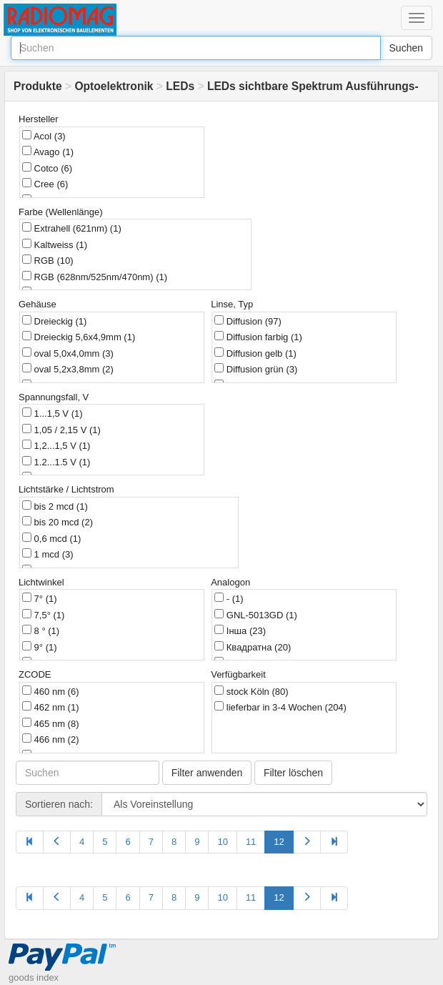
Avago (48, 151)
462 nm (50, 707)
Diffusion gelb (255, 353)
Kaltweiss (54, 244)
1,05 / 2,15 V (61, 429)
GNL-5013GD (255, 614)
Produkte (38, 86)
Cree (45, 183)
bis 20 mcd (57, 522)
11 (251, 841)
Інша (240, 630)
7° (39, 598)
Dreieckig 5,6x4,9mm (78, 336)
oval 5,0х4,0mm (68, 353)
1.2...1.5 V (56, 461)
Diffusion (248, 321)
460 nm (50, 691)
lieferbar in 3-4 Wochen (280, 707)
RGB (48, 260)
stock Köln (251, 691)
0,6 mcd (51, 538)
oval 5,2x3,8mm (68, 369)
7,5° (43, 614)
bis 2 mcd (55, 506)
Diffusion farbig (258, 336)
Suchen (406, 48)
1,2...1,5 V (56, 445)
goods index (34, 977)
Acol (44, 136)
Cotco (47, 168)
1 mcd (48, 554)
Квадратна (252, 647)
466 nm (50, 739)
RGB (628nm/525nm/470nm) (94, 276)
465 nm (50, 723)
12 (279, 841)
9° (39, 647)
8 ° (40, 630)
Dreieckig (54, 321)
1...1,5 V (52, 413)
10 (222, 841)
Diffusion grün (255, 369)
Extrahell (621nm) (71, 228)
